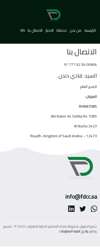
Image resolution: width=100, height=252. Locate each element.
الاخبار (49, 28)
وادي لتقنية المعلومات (73, 231)
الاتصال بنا (35, 28)
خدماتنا (61, 28)
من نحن (75, 28)
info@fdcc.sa (82, 196)
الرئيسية (89, 28)
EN (23, 28)
